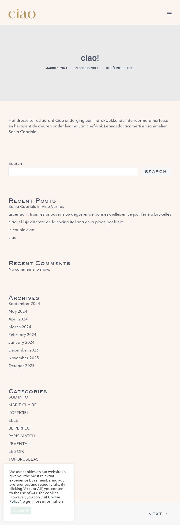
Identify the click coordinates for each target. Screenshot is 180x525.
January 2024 (21, 343)
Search (15, 164)
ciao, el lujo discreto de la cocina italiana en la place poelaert (65, 222)
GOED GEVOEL (89, 68)
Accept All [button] (21, 510)
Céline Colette (123, 68)
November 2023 (23, 358)
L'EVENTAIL (19, 444)
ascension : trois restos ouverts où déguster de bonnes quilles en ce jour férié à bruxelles (89, 215)
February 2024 (22, 335)
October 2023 (21, 366)
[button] (169, 13)
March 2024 (19, 327)
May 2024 (17, 312)
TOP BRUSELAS (23, 460)
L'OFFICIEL (18, 413)
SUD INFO (18, 397)
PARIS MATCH (21, 436)
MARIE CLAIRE (22, 405)
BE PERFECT (20, 428)
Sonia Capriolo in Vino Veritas (36, 207)
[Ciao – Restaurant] (22, 14)
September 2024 (24, 304)
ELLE (13, 421)
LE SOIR (16, 452)
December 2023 (23, 350)
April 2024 (18, 319)
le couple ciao (21, 230)
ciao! (13, 238)
